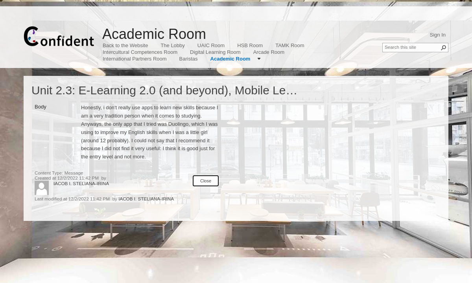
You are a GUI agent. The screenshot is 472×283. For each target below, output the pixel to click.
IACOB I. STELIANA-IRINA (81, 183)
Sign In (438, 35)
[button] (443, 47)
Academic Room (154, 34)
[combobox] (412, 46)
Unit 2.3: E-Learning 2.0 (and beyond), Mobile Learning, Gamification (210, 90)
